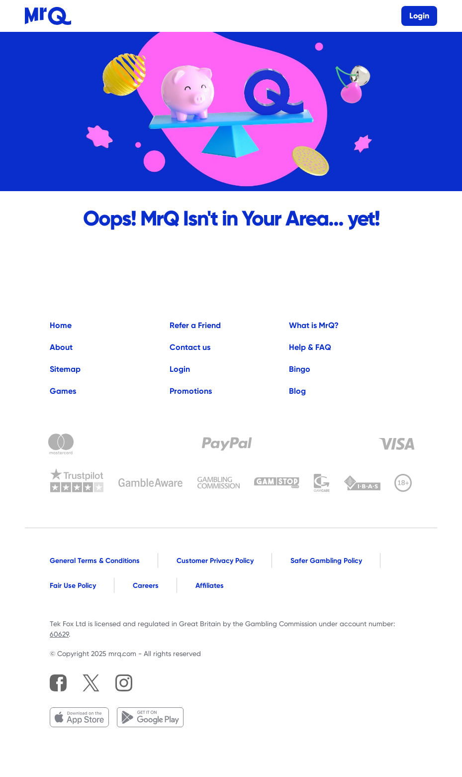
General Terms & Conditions (95, 560)
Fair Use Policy (73, 585)
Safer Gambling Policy (326, 560)
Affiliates (209, 585)
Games (63, 391)
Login (180, 369)
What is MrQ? (314, 325)
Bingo (299, 369)
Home (61, 325)
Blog (297, 391)
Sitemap (65, 369)
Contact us (190, 347)
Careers (146, 585)
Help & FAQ (310, 347)
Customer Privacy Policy (215, 560)
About (61, 347)
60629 (59, 634)
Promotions (191, 391)
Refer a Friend (195, 325)
